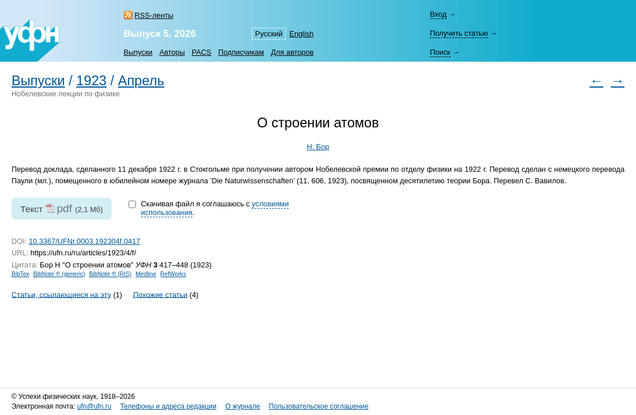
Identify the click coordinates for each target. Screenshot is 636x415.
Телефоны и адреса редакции (168, 406)
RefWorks (173, 274)
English (301, 33)
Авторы (172, 52)
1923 (91, 80)
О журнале (242, 406)
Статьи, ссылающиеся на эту (61, 294)
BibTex (20, 274)
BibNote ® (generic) (59, 274)
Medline (145, 274)
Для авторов (292, 52)
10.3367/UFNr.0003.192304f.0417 (85, 241)
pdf (64, 208)
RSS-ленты (154, 15)
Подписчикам (241, 52)
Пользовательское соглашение (319, 406)
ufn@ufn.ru (94, 406)
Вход (438, 14)
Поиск (440, 52)
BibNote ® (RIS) (110, 274)
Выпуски (138, 52)
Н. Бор (318, 146)
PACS (201, 52)
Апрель (141, 80)
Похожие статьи (160, 294)
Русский (268, 33)
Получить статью (459, 33)
